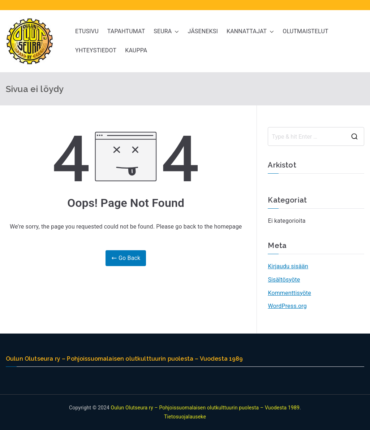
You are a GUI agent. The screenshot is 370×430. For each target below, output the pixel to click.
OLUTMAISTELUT (305, 31)
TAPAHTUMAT (126, 31)
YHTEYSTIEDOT (95, 50)
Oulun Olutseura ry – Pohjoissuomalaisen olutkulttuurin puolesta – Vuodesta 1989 (205, 408)
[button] (175, 31)
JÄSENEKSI (203, 31)
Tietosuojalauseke (185, 417)
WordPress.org (287, 306)
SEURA (166, 31)
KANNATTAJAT (250, 31)
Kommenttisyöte (289, 293)
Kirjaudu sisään (288, 266)
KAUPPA (136, 50)
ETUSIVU (87, 31)
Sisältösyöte (284, 279)
